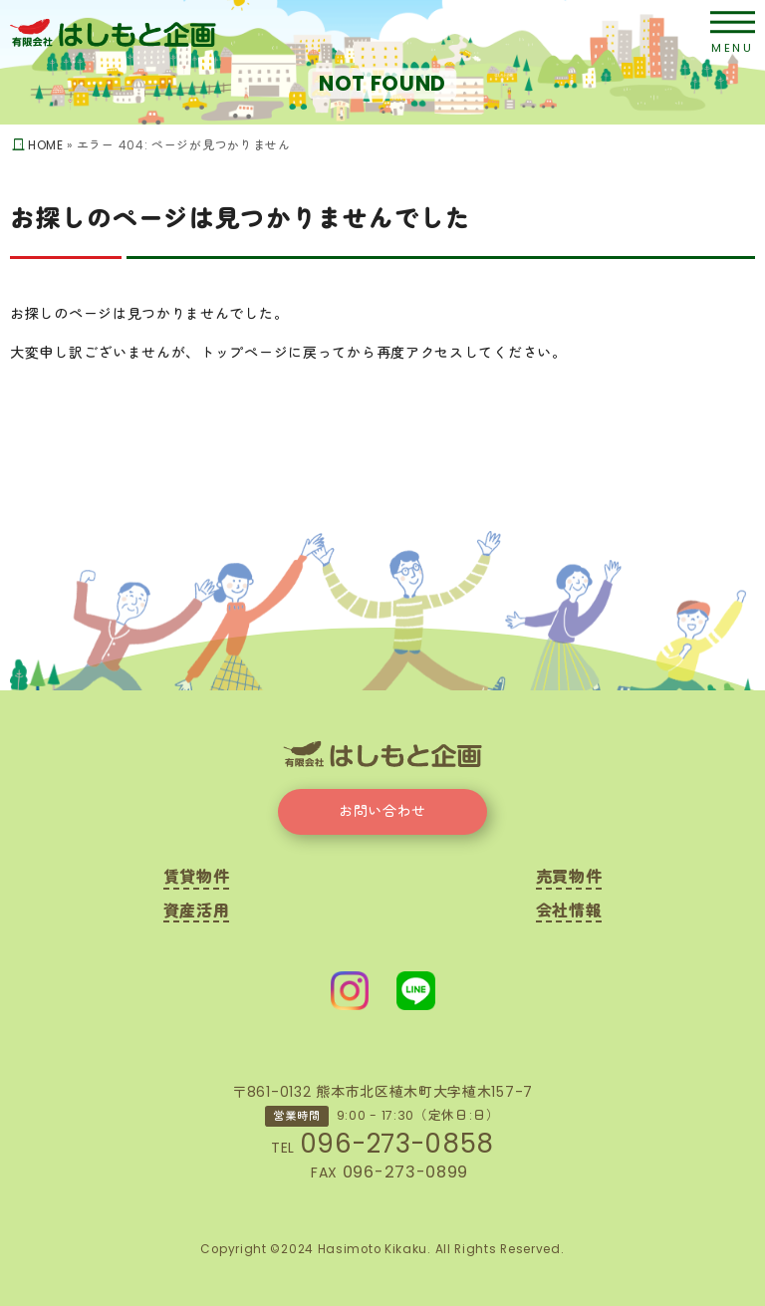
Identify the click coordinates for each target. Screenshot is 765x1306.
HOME (46, 145)
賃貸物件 (196, 879)
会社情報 (569, 913)
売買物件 (569, 879)
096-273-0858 (397, 1144)
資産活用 (196, 913)
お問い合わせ (382, 811)
